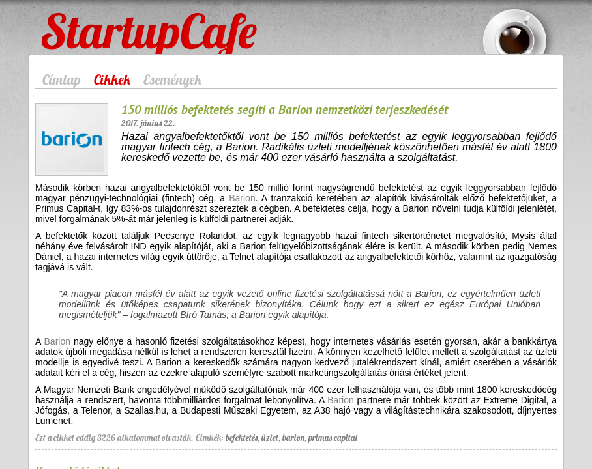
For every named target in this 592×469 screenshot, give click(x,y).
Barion (242, 198)
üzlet (269, 438)
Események (172, 79)
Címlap (61, 79)
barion (293, 438)
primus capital (332, 438)
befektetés (242, 438)
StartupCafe (65, 21)
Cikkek (112, 79)
